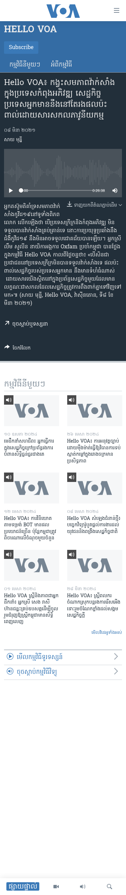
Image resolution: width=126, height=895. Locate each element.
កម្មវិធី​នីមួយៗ (24, 65)
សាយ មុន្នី (13, 140)
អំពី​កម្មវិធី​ (61, 65)
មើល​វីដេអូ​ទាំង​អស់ (106, 632)
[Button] (17, 349)
